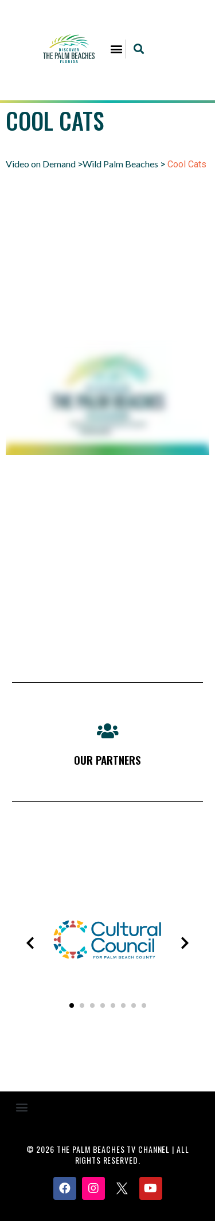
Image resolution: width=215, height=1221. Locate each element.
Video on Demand (41, 163)
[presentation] (30, 943)
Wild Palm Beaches (120, 163)
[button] (116, 49)
